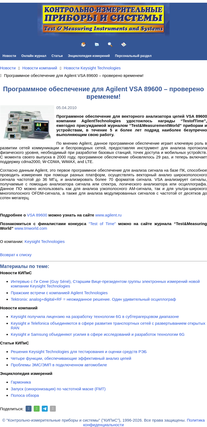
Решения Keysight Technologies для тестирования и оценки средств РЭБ (79, 351)
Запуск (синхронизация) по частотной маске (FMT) (58, 389)
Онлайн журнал (33, 56)
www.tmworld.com (31, 228)
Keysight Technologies (45, 241)
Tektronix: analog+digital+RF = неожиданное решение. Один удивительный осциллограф (93, 299)
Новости (9, 56)
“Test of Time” (102, 223)
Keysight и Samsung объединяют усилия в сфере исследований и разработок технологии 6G (98, 334)
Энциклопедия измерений (89, 56)
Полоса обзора (25, 395)
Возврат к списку (16, 254)
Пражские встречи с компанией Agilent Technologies (59, 292)
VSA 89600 (37, 215)
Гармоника (21, 382)
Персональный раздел (133, 56)
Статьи (57, 56)
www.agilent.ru (108, 215)
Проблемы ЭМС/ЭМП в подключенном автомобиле (59, 364)
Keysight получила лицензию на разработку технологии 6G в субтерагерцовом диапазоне (95, 316)
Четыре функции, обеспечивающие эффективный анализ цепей (71, 358)
